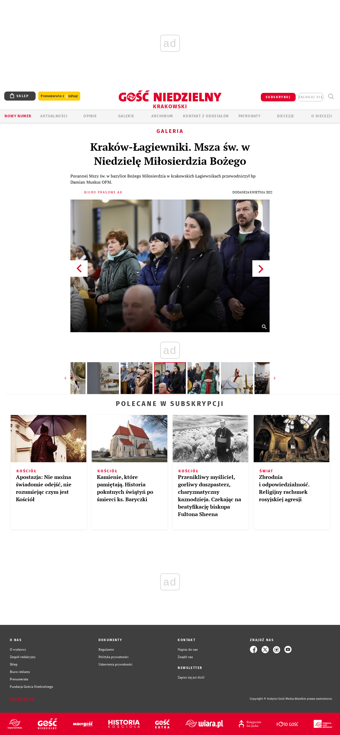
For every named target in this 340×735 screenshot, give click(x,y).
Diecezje (285, 116)
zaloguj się (311, 97)
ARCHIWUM (162, 116)
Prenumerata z (59, 96)
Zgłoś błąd (22, 699)
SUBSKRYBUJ (278, 97)
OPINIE (90, 116)
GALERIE (126, 116)
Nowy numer (18, 116)
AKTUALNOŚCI (53, 116)
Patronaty (250, 116)
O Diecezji (321, 116)
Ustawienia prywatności (116, 664)
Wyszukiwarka (331, 96)
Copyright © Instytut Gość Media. (272, 699)
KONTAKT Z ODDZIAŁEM (206, 116)
